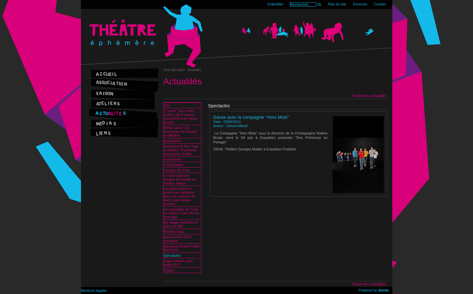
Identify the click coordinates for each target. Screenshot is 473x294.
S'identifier (275, 4)
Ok (319, 4)
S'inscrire (360, 4)
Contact (380, 4)
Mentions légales (94, 290)
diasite (383, 290)
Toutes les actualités (369, 96)
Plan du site (337, 4)
